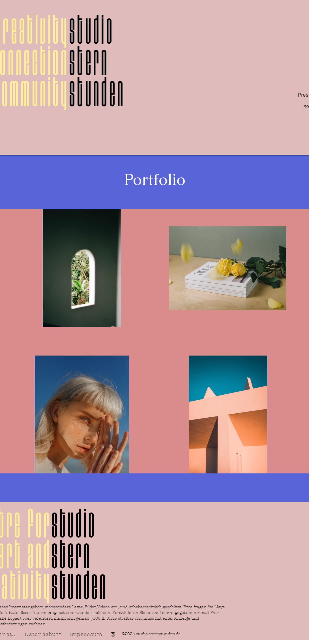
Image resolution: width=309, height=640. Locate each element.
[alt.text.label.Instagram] (113, 634)
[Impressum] (86, 634)
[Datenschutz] (44, 634)
